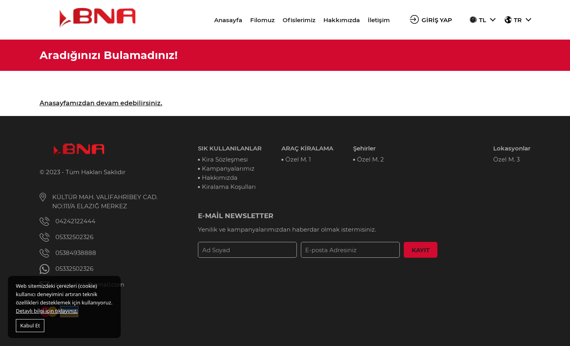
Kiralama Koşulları (229, 186)
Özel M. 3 (506, 159)
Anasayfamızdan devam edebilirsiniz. (101, 103)
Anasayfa (228, 20)
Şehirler (364, 148)
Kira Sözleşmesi (225, 159)
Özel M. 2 (370, 159)
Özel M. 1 (298, 159)
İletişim (379, 20)
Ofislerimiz (299, 20)
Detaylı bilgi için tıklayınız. (47, 310)
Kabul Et (30, 325)
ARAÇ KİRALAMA (307, 148)
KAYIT (420, 250)
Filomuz (262, 20)
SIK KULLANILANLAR (230, 148)
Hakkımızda (341, 20)
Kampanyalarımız (228, 168)
